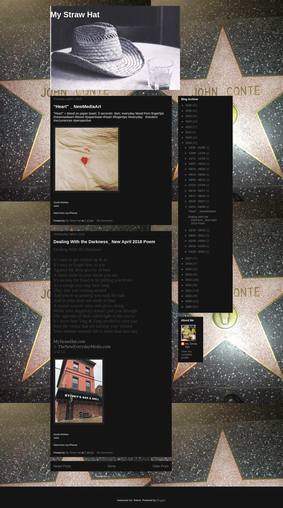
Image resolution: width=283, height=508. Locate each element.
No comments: (105, 220)
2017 (189, 258)
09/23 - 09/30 (197, 169)
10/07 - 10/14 (197, 163)
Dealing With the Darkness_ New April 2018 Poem (104, 241)
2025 (189, 110)
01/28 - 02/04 (197, 251)
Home (112, 466)
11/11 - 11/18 (197, 158)
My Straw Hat (75, 14)
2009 (189, 301)
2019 (189, 137)
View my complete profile (186, 354)
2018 (189, 142)
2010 (189, 295)
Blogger (160, 500)
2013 (189, 279)
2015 (189, 269)
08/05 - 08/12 (197, 179)
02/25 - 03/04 (197, 240)
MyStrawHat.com (69, 341)
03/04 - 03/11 (197, 235)
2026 (189, 105)
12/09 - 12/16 (197, 153)
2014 (189, 274)
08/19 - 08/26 (197, 174)
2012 (189, 285)
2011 (189, 290)
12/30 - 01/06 (197, 147)
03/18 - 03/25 (197, 230)
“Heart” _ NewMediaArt (77, 106)
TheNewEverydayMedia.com (84, 346)
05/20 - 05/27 (197, 201)
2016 (189, 263)
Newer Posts (62, 466)
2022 (189, 126)
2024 (189, 116)
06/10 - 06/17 (197, 190)
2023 (189, 121)
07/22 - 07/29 (197, 185)
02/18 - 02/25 (197, 246)
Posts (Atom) (118, 476)
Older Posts (161, 466)
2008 (189, 306)
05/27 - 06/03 (197, 196)
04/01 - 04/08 (197, 206)
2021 (189, 132)
